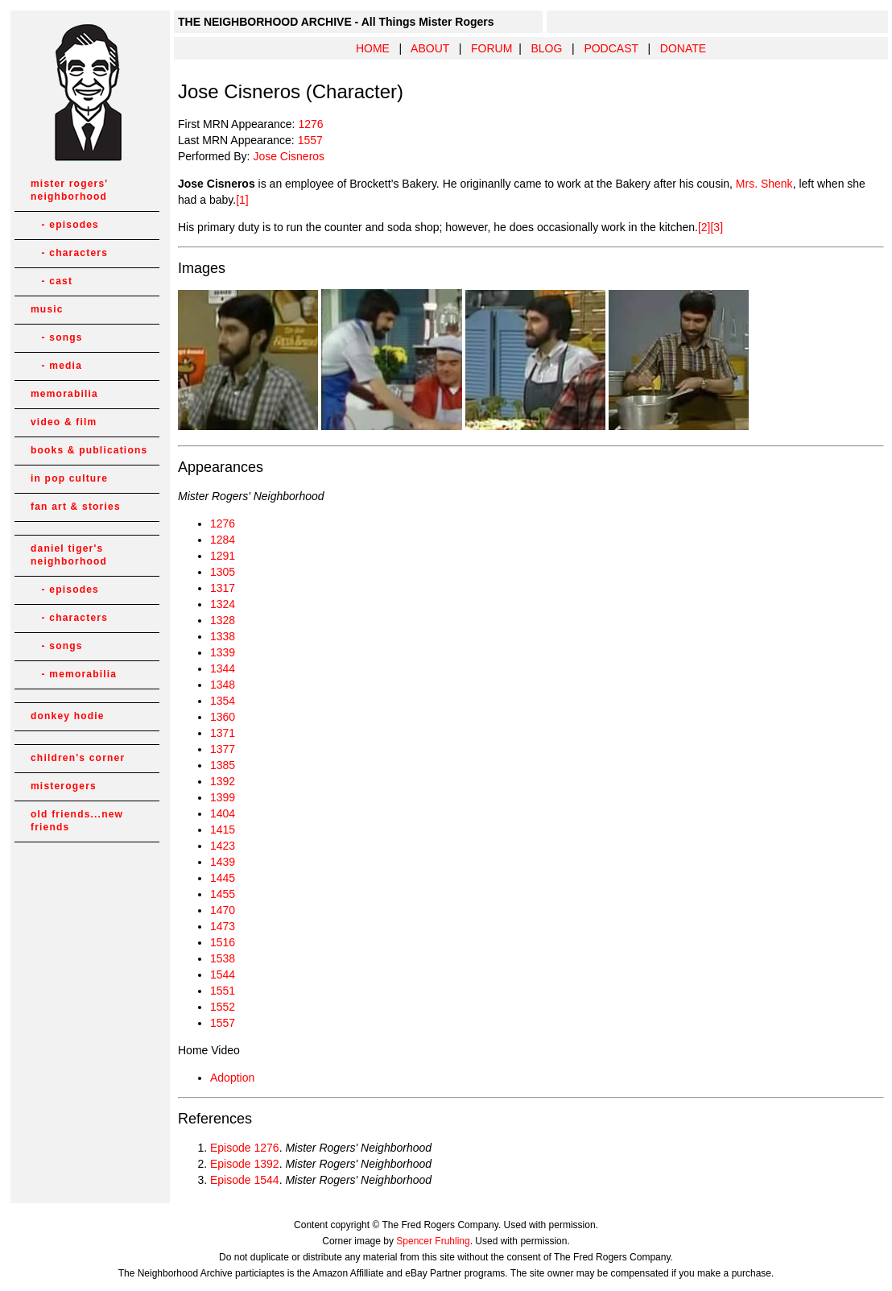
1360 (222, 716)
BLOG (546, 48)
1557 (310, 140)
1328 (222, 620)
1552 (222, 1006)
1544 (222, 974)
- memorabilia (74, 674)
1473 (222, 926)
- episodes (65, 224)
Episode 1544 (244, 1179)
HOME (373, 48)
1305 (222, 571)
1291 (222, 555)
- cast (51, 281)
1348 (222, 684)
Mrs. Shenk (764, 183)
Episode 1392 (244, 1163)
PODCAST (611, 48)
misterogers (64, 786)
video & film (64, 422)
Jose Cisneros (288, 156)
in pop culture (69, 478)
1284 (222, 539)
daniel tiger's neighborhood (69, 555)
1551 (222, 990)
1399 (222, 797)
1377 (222, 749)
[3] (716, 227)
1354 (222, 700)
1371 (222, 732)
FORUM (491, 48)
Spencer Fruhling (432, 1241)
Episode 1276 (244, 1147)
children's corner (78, 757)
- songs (57, 337)
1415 (222, 829)
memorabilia (64, 393)
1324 (222, 604)
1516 (222, 942)
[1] (242, 199)
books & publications (89, 450)
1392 (222, 781)
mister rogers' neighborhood (69, 190)
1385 (222, 765)
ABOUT (430, 48)
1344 (222, 668)
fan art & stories (76, 506)
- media (56, 365)
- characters (69, 253)
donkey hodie (68, 716)
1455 (222, 894)
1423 (222, 845)
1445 (222, 877)
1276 (310, 124)
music (47, 309)
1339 (222, 652)
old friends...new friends (77, 821)
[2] (704, 227)
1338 (222, 636)
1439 (222, 861)
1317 (222, 587)
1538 (222, 958)
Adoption (232, 1077)
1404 (222, 813)
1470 (222, 910)
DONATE (683, 48)
